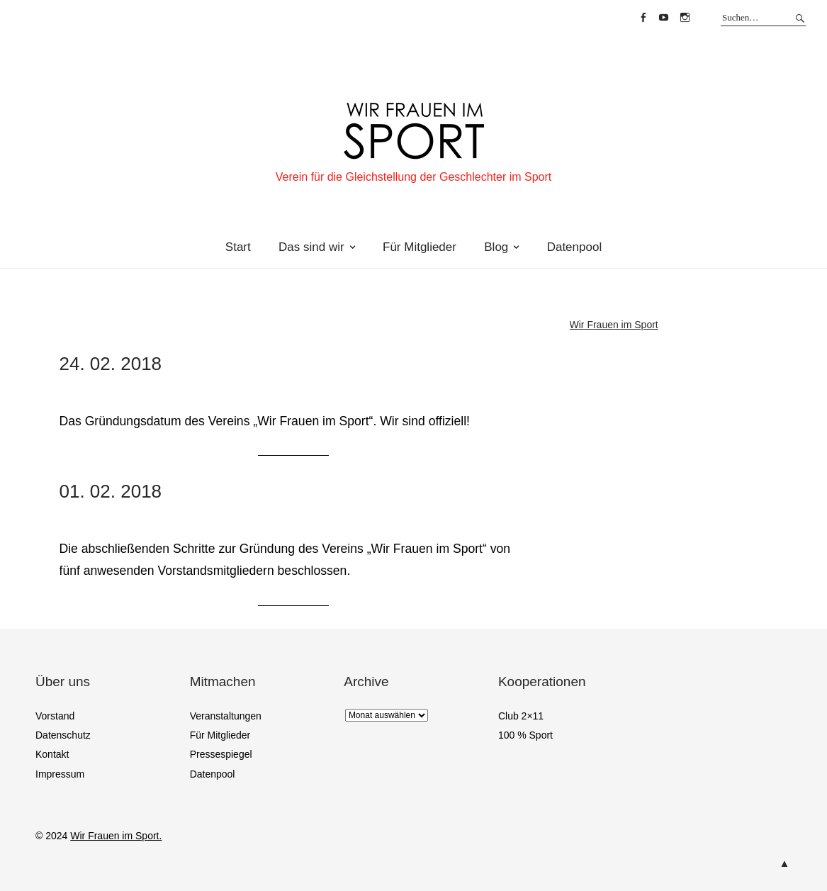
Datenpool (574, 247)
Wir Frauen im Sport (614, 324)
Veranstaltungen (225, 716)
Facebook (642, 17)
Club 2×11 (521, 716)
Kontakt (52, 754)
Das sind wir (311, 247)
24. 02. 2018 (111, 363)
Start (238, 247)
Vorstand (54, 716)
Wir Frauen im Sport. (116, 835)
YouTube (664, 17)
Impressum (59, 774)
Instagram (684, 17)
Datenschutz (63, 735)
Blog (496, 247)
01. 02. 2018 (111, 491)
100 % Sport (525, 735)
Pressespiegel (221, 754)
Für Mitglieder (419, 247)
